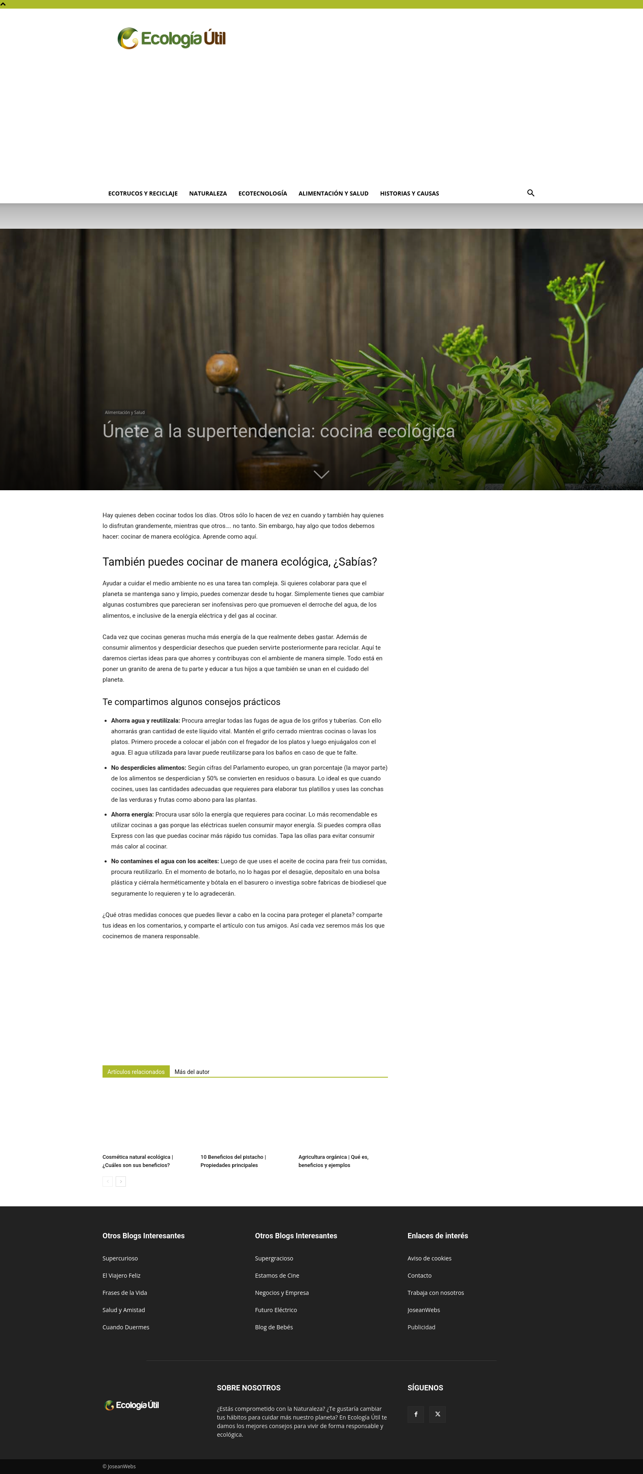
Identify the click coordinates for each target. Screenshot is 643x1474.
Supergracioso (274, 1258)
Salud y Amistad (124, 1310)
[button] (530, 194)
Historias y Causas (409, 193)
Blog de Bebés (274, 1327)
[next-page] (121, 1181)
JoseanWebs (424, 1310)
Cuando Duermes (126, 1327)
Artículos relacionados (136, 1072)
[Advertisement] (321, 122)
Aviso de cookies (429, 1258)
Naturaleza (208, 193)
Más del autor (192, 1072)
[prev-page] (108, 1181)
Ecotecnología (262, 193)
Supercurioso (120, 1258)
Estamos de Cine (277, 1275)
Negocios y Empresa (282, 1293)
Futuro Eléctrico (276, 1310)
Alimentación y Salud (334, 193)
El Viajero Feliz (122, 1275)
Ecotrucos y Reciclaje (143, 193)
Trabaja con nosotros (436, 1293)
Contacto (420, 1275)
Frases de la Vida (125, 1293)
